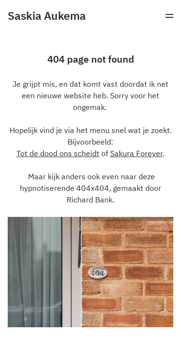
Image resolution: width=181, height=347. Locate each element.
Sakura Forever (136, 153)
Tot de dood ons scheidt (57, 153)
